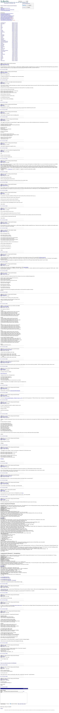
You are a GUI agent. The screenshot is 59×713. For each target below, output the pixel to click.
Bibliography (9, 580)
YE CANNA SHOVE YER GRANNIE (5, 10)
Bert (1, 29)
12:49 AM (16, 35)
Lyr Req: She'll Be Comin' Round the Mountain (6, 20)
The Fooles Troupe (3, 51)
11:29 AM (16, 26)
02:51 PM (16, 29)
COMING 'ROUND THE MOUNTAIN (5, 8)
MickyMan (2, 57)
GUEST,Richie (2, 35)
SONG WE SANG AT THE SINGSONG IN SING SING (7, 9)
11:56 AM (16, 28)
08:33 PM (16, 48)
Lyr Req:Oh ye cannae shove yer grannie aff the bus (7, 15)
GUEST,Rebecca (5, 185)
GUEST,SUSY (2, 38)
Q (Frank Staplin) (3, 48)
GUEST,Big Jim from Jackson (4, 41)
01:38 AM (16, 36)
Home (14, 3)
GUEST (4, 595)
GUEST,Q (2, 36)
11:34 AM (16, 27)
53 (12, 13)
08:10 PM (16, 51)
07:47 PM (16, 50)
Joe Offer (2, 53)
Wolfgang (2, 47)
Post (0, 69)
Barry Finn (4, 174)
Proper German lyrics (4, 373)
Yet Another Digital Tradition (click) (16, 605)
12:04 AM (16, 33)
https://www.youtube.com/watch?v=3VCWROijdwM (8, 663)
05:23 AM (16, 45)
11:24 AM (16, 25)
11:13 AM (16, 24)
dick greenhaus (2, 34)
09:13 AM (16, 22)
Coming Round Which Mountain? (5, 14)
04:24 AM (16, 52)
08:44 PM (16, 60)
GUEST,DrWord (3, 60)
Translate (6, 69)
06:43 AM (16, 47)
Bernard (2, 52)
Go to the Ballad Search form (5, 577)
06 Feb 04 (13, 40)
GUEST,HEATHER (3, 40)
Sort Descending (11, 3)
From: (1, 64)
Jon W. (1, 24)
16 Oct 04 (13, 50)
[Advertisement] (28, 15)
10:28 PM (16, 49)
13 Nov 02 (13, 33)
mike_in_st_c (2, 49)
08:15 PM (16, 41)
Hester (1, 33)
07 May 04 (13, 45)
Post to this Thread (6, 3)
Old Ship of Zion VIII (42, 257)
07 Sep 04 (13, 48)
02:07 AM (16, 37)
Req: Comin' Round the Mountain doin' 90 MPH (6, 13)
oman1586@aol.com (3, 22)
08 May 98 (13, 22)
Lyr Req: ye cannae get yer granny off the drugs (6, 16)
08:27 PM (16, 53)
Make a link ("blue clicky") (22, 706)
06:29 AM (16, 46)
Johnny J (2, 58)
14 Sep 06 (13, 52)
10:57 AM (16, 23)
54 (9, 14)
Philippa (2, 27)
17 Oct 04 (13, 51)
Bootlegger (2, 458)
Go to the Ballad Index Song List (5, 578)
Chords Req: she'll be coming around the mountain (7, 17)
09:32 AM (16, 59)
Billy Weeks (2, 45)
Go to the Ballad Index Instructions (6, 579)
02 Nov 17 (13, 57)
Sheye (1, 25)
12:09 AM (16, 34)
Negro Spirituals (25, 267)
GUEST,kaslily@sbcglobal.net (4, 50)
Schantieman (2, 39)
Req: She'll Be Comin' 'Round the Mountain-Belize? (7, 18)
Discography (14, 580)
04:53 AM (16, 38)
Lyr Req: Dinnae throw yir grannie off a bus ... (6, 19)
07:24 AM (16, 39)
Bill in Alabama (2, 23)
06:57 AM (16, 40)
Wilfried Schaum (3, 46)
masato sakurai (5, 388)
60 (13, 15)
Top (2, 69)
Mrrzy (1, 59)
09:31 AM (16, 58)
